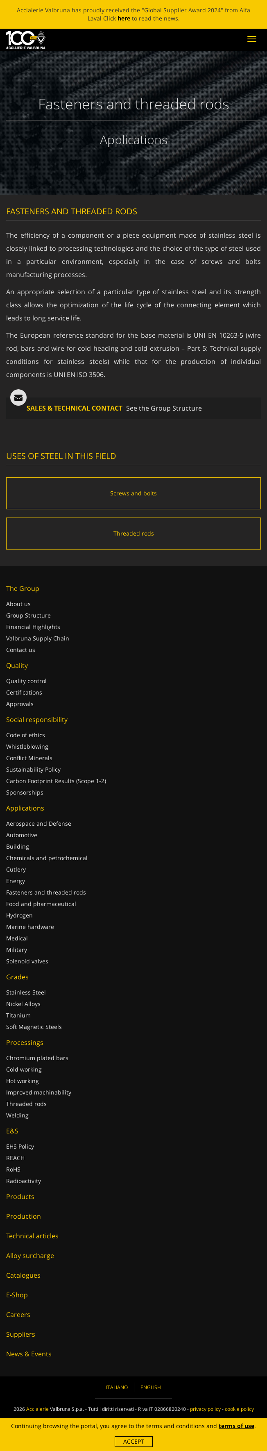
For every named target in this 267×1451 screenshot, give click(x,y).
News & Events (29, 1353)
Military (16, 950)
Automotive (21, 835)
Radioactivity (23, 1181)
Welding (17, 1115)
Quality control (26, 681)
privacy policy (205, 1409)
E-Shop (17, 1294)
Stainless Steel (26, 992)
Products (20, 1196)
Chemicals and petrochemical (47, 858)
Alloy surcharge (30, 1255)
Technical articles (32, 1235)
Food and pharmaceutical (41, 904)
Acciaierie (37, 1409)
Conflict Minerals (29, 758)
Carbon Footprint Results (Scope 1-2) (56, 781)
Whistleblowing (27, 746)
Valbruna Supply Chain (37, 638)
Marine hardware (30, 927)
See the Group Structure (164, 408)
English (150, 1387)
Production (23, 1216)
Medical (17, 938)
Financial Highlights (33, 627)
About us (18, 604)
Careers (18, 1314)
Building (17, 846)
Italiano (117, 1387)
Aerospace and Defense (38, 823)
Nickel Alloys (23, 1004)
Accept (133, 1441)
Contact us (20, 650)
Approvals (20, 704)
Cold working (24, 1069)
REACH (15, 1158)
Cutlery (16, 869)
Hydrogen (19, 915)
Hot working (22, 1081)
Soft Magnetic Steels (34, 1027)
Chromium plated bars (37, 1058)
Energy (15, 881)
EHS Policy (20, 1146)
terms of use (236, 1426)
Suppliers (20, 1334)
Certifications (24, 692)
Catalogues (23, 1275)
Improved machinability (38, 1092)
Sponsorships (24, 792)
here (124, 18)
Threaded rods (26, 1104)
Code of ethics (25, 735)
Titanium (18, 1015)
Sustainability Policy (33, 769)
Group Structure (28, 615)
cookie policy (239, 1409)
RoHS (13, 1169)
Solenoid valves (27, 961)
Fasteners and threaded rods (46, 892)
